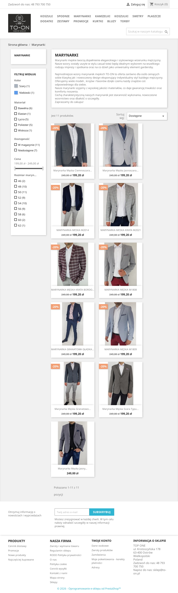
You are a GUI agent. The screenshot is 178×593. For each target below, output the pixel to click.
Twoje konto (101, 541)
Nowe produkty (17, 555)
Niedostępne (27, 150)
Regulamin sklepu (60, 550)
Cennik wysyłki (58, 568)
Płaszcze (154, 16)
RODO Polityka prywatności (65, 555)
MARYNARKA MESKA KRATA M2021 (120, 230)
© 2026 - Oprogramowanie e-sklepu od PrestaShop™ (89, 588)
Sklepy (53, 582)
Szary (24, 86)
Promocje (81, 21)
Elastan (24, 113)
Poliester (25, 125)
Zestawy (63, 21)
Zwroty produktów (102, 550)
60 (21, 220)
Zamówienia (99, 554)
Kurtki (98, 21)
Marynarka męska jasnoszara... (121, 170)
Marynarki (82, 16)
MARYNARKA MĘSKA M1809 (120, 349)
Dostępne (147, 116)
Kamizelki (102, 16)
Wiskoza (25, 130)
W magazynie (29, 145)
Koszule (46, 16)
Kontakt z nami (58, 573)
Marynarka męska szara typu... (120, 409)
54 (22, 203)
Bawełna (25, 108)
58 (21, 214)
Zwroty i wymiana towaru (64, 546)
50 (22, 192)
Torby (125, 21)
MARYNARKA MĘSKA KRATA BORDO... (72, 289)
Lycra (23, 119)
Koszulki (121, 16)
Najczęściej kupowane (21, 559)
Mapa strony (57, 577)
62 (21, 225)
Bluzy (111, 21)
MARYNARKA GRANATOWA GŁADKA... (72, 349)
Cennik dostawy (17, 546)
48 (22, 186)
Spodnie (63, 16)
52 (21, 197)
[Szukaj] (148, 31)
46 (21, 181)
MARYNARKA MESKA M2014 (72, 230)
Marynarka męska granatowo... (73, 409)
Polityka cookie (58, 564)
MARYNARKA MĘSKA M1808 (120, 289)
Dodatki (46, 21)
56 (21, 208)
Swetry (137, 16)
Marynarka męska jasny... (72, 468)
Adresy (96, 567)
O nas (53, 559)
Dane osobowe (100, 545)
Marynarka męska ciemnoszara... (72, 170)
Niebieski (26, 92)
